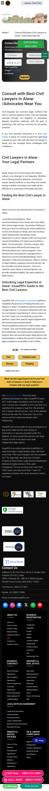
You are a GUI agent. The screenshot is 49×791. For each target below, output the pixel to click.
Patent (29, 634)
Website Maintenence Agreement (12, 763)
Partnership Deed (13, 693)
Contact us (11, 641)
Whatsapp (10, 786)
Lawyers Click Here (32, 3)
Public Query (45, 55)
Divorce (9, 363)
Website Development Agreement (12, 750)
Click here (16, 70)
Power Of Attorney (33, 696)
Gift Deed (30, 683)
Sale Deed (30, 671)
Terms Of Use (12, 744)
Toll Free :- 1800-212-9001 (23, 773)
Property (30, 363)
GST (28, 653)
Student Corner (12, 644)
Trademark (30, 625)
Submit (24, 77)
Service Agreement (14, 683)
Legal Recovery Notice (15, 711)
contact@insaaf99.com (18, 597)
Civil (8, 357)
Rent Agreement (33, 674)
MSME (29, 637)
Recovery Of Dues (13, 727)
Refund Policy (12, 632)
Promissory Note (13, 718)
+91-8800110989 (17, 592)
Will (28, 699)
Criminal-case (29, 357)
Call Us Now (31, 44)
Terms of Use (12, 625)
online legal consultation (26, 300)
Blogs (29, 757)
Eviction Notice (32, 687)
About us (10, 622)
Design (29, 631)
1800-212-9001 (21, 587)
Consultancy (31, 754)
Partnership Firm (33, 656)
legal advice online (14, 395)
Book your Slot (31, 786)
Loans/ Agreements (14, 721)
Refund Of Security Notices (17, 724)
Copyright (30, 628)
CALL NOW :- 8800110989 (23, 780)
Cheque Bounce (13, 714)
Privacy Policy (12, 629)
